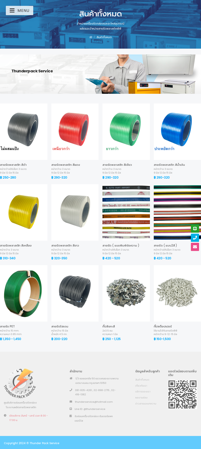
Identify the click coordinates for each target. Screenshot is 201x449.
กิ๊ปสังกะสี (108, 326)
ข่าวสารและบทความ (145, 403)
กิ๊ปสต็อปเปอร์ (163, 326)
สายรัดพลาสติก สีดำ (13, 165)
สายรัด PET (7, 326)
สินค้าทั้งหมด (104, 37)
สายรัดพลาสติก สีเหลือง (16, 245)
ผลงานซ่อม (141, 397)
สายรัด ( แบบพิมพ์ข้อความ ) (120, 245)
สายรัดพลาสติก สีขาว (65, 245)
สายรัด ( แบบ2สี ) (165, 245)
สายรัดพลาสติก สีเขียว (117, 165)
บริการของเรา (142, 391)
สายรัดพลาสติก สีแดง (65, 165)
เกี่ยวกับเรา (141, 386)
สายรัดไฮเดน (59, 326)
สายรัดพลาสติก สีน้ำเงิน (169, 165)
